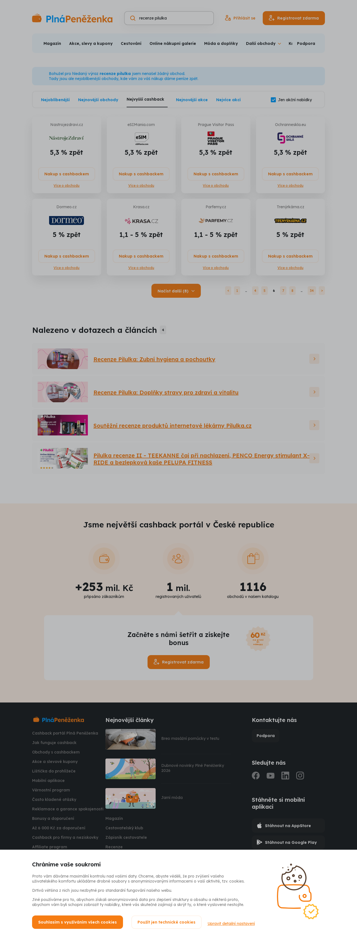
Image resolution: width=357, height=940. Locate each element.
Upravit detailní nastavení (233, 922)
